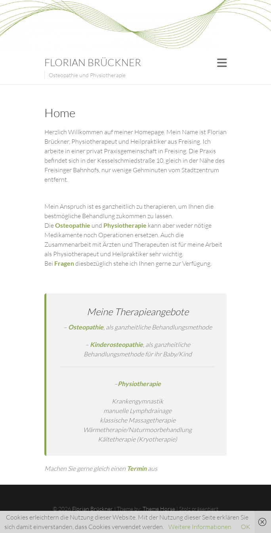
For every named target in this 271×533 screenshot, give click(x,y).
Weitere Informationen (199, 527)
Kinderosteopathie (116, 344)
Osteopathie (85, 327)
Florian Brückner (92, 62)
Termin (137, 468)
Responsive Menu (222, 63)
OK (245, 527)
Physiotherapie (139, 383)
